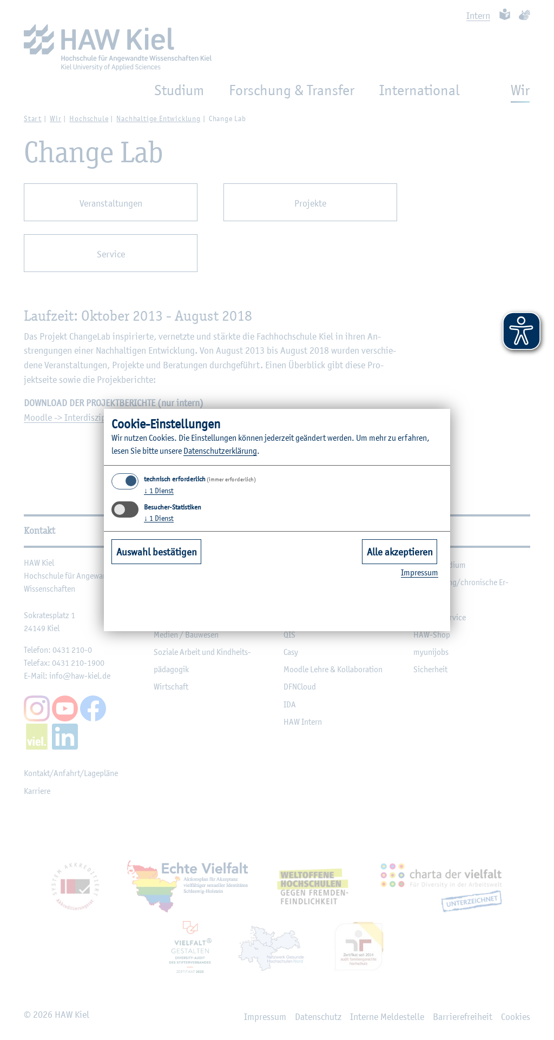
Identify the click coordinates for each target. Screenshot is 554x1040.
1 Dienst (159, 490)
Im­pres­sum (419, 572)
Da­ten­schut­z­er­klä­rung (220, 451)
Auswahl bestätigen (156, 552)
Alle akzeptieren (400, 552)
